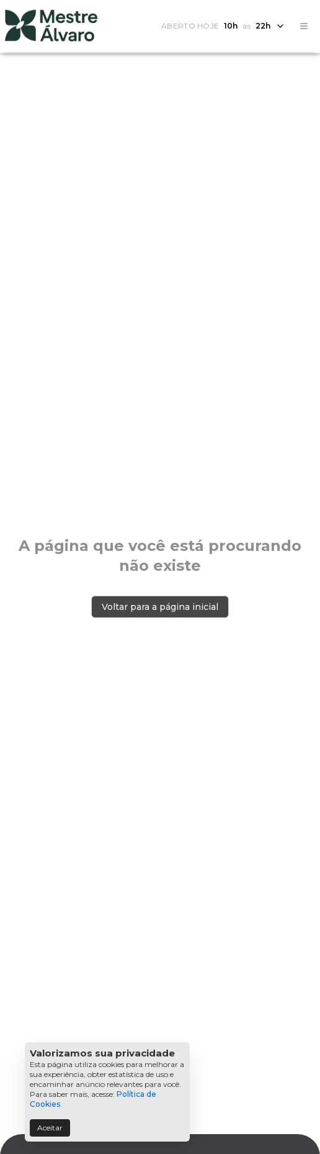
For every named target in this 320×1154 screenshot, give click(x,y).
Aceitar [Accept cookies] (50, 1127)
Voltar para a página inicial (160, 606)
